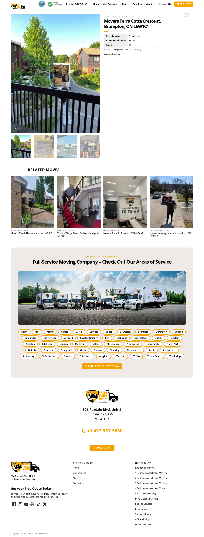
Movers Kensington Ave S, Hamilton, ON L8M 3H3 (170, 235)
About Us (150, 4)
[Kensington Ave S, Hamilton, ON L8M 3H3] (171, 202)
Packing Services (118, 49)
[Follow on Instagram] (20, 504)
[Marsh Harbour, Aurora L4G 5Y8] (32, 202)
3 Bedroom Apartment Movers (151, 483)
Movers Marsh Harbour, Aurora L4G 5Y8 (31, 233)
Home (96, 4)
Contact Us (165, 4)
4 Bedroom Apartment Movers (151, 488)
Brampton (116, 54)
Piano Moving (142, 509)
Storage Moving (143, 514)
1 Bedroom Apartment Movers (151, 472)
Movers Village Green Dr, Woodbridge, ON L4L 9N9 (78, 235)
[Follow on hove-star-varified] (32, 504)
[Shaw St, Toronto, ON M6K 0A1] (125, 202)
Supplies (137, 4)
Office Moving (142, 519)
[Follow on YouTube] (26, 504)
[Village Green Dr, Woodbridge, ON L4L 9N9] (79, 202)
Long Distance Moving (146, 498)
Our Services (110, 4)
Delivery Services (144, 524)
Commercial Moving (145, 493)
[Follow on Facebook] (14, 504)
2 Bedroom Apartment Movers (151, 478)
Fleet (125, 4)
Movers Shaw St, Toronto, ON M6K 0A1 (123, 233)
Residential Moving (123, 16)
